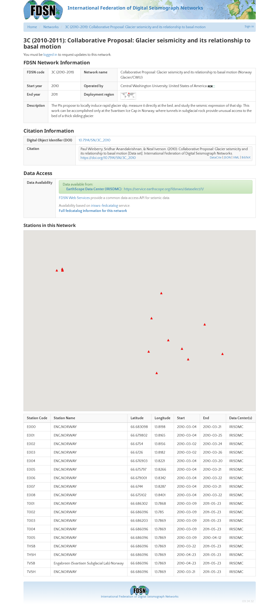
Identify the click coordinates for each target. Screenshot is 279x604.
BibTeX (246, 157)
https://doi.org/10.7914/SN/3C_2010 (108, 158)
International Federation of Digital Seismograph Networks (139, 596)
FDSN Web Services (74, 198)
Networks (51, 27)
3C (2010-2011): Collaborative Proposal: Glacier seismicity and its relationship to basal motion (135, 27)
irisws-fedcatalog (104, 206)
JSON (227, 157)
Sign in (249, 26)
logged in (50, 55)
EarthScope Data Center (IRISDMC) (94, 189)
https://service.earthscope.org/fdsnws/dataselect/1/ (164, 189)
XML (236, 157)
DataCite (215, 157)
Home (32, 27)
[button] (161, 293)
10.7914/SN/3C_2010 (94, 140)
